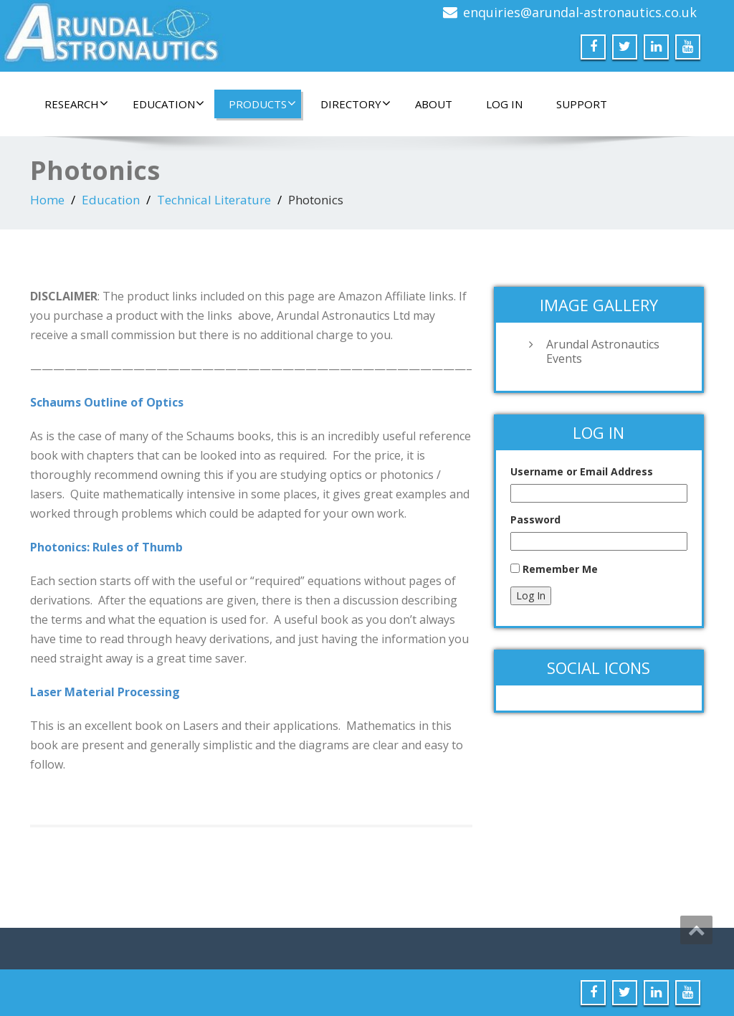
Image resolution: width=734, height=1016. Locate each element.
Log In (504, 104)
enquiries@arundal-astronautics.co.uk (580, 12)
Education (168, 104)
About (433, 104)
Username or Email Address (581, 471)
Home (47, 199)
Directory (355, 104)
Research (76, 104)
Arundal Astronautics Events (602, 351)
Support (581, 104)
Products (262, 104)
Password (535, 519)
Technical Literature (214, 199)
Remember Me (560, 569)
